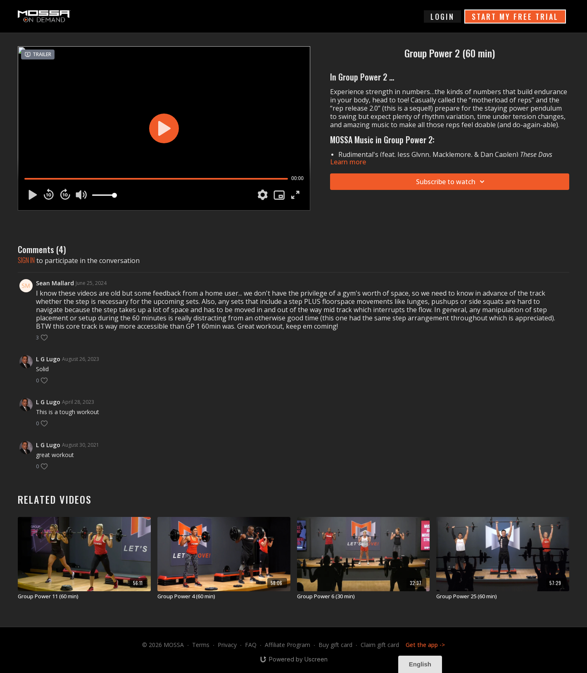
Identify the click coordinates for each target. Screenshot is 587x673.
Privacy (227, 645)
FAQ (251, 645)
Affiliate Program (287, 645)
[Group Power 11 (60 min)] (84, 596)
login (442, 16)
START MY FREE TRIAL (515, 16)
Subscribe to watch (451, 182)
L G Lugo (48, 359)
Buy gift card (335, 645)
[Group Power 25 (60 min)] (502, 596)
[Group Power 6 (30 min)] (363, 596)
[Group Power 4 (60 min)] (223, 596)
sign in (26, 260)
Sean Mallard (55, 283)
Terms (200, 645)
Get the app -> (425, 645)
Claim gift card (380, 645)
